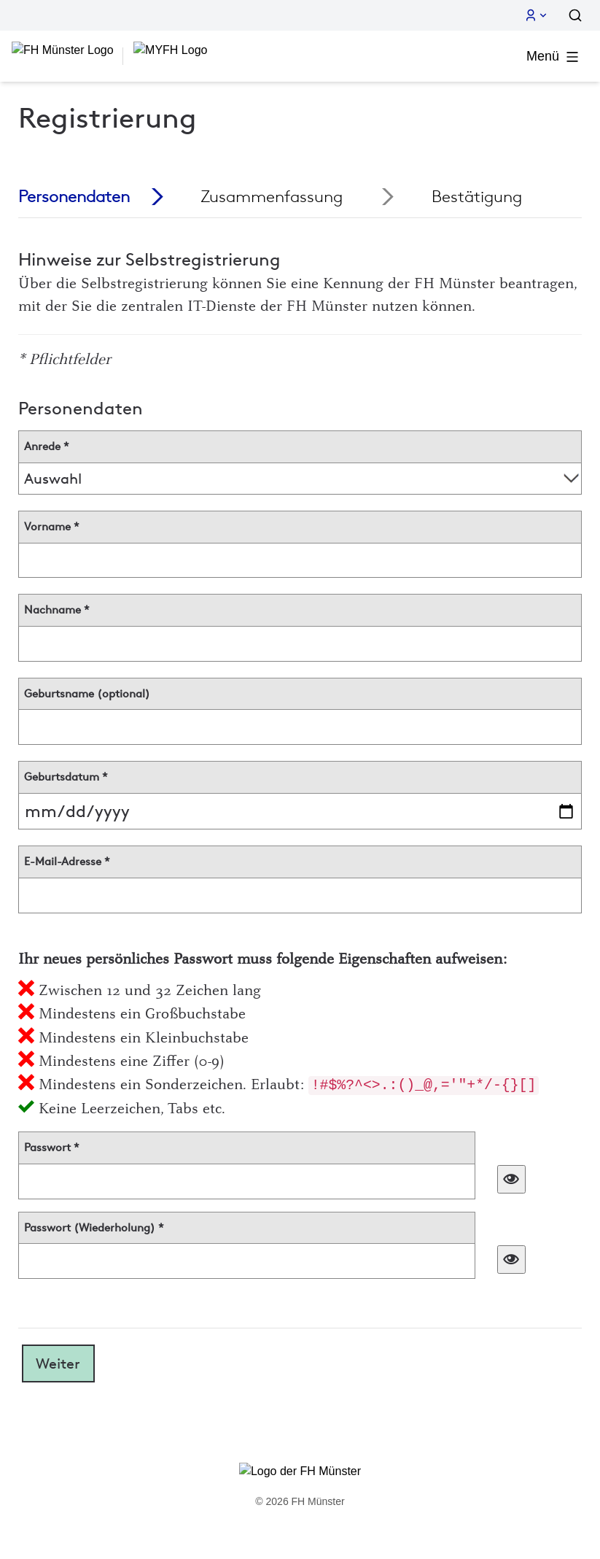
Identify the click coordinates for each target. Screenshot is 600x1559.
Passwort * (51, 1147)
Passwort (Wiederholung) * (94, 1227)
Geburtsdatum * (66, 777)
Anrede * (46, 446)
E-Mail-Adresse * (67, 861)
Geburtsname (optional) (87, 693)
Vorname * (51, 526)
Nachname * (57, 609)
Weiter (58, 1363)
